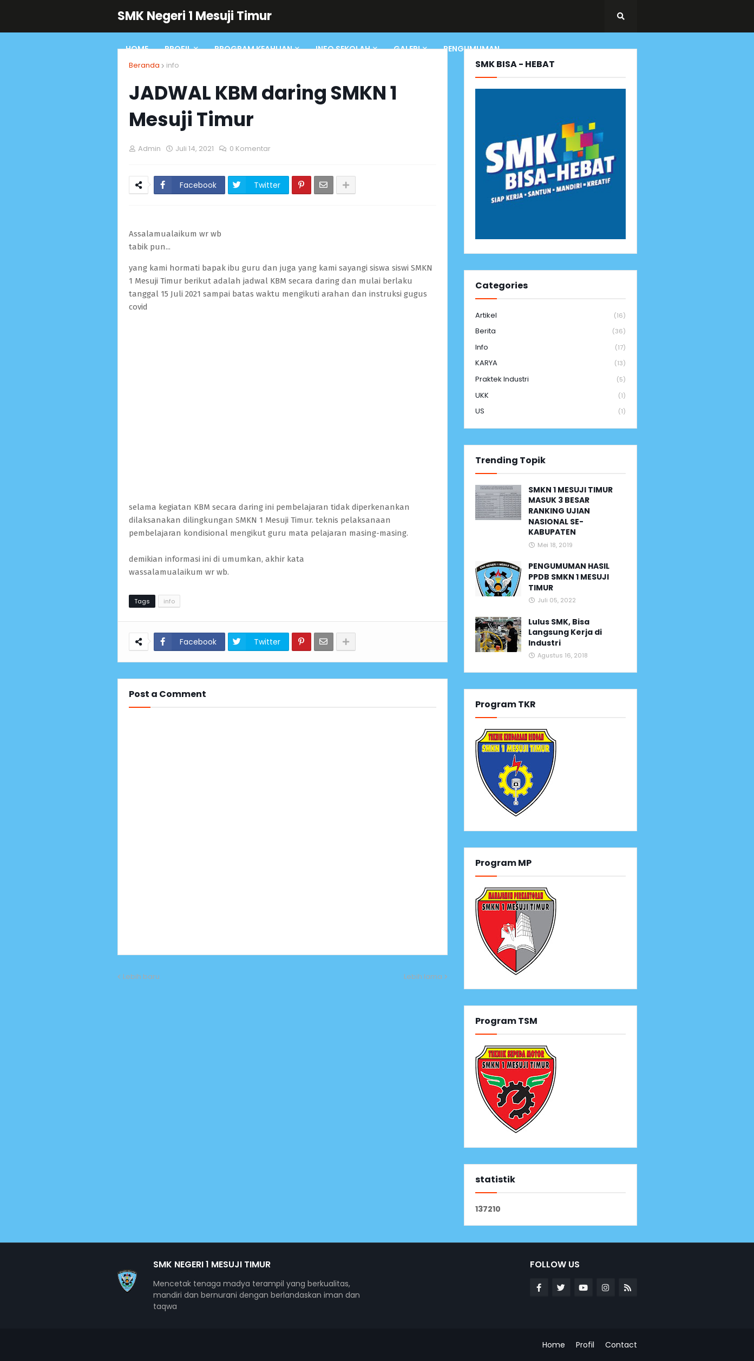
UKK (550, 396)
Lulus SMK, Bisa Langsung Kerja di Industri (565, 632)
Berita (550, 331)
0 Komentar (250, 148)
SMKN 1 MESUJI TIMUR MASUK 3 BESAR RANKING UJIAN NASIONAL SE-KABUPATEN (570, 511)
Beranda (144, 65)
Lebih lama (423, 976)
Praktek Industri (550, 379)
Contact (621, 1344)
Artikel (550, 315)
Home (553, 1344)
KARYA (550, 363)
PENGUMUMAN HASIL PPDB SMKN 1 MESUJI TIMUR (568, 577)
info (172, 65)
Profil (585, 1344)
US (550, 411)
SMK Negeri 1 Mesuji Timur (194, 16)
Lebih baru (141, 976)
